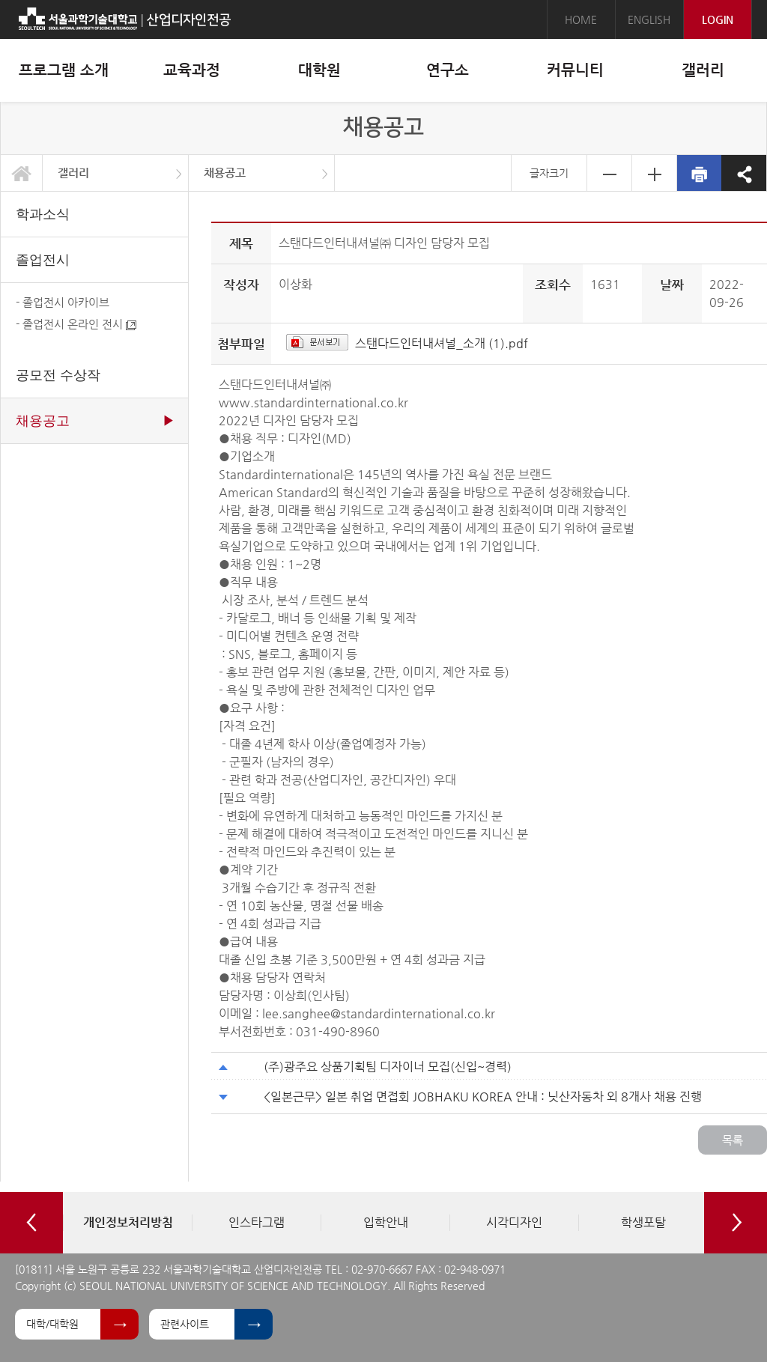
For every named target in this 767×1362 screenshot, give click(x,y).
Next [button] (735, 1222)
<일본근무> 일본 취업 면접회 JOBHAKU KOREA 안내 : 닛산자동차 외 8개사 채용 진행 (483, 1096)
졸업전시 (43, 259)
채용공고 (225, 172)
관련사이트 (184, 1324)
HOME (581, 19)
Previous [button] (31, 1222)
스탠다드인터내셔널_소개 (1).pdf (441, 343)
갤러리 (73, 172)
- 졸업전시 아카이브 (62, 302)
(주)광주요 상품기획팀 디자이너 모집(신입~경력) (388, 1066)
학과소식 (43, 214)
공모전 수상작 (58, 375)
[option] (127, 1222)
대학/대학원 (52, 1324)
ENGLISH (649, 19)
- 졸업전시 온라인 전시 (76, 323)
